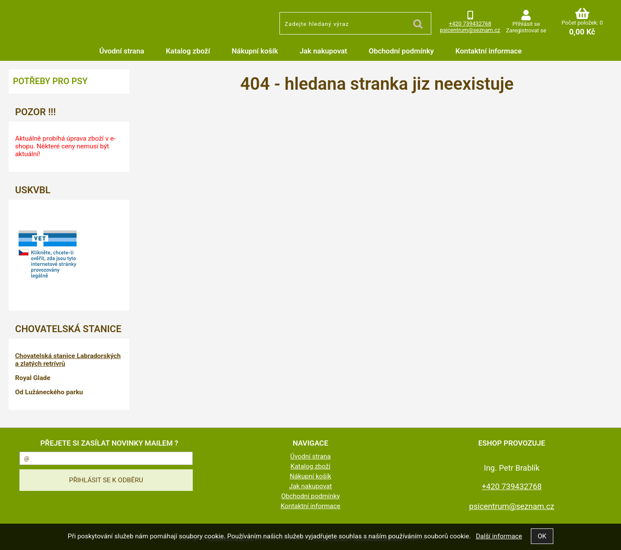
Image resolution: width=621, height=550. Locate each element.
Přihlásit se (526, 24)
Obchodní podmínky (401, 51)
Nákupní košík (255, 51)
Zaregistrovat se (526, 30)
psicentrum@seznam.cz (470, 30)
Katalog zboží (188, 51)
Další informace (499, 536)
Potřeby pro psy (50, 81)
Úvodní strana (121, 51)
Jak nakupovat (323, 51)
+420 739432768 (470, 23)
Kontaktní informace (488, 51)
